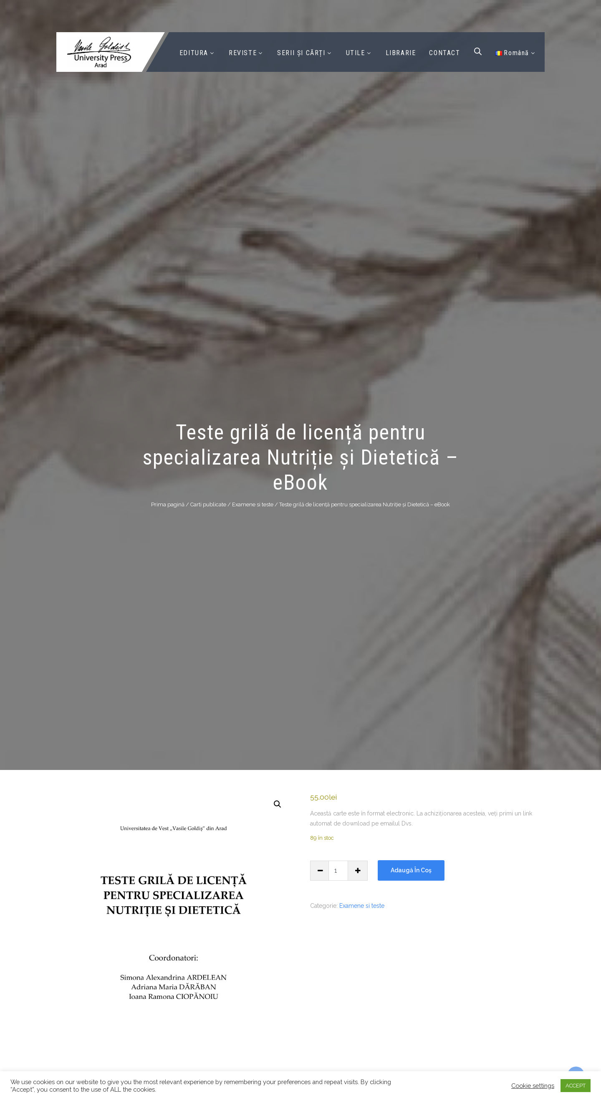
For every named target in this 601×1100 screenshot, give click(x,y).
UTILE (355, 53)
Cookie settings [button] (532, 1085)
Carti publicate (208, 504)
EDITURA (193, 53)
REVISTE (243, 53)
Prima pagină (167, 504)
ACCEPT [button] (576, 1085)
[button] (277, 804)
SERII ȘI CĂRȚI (301, 53)
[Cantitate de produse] (338, 871)
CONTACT (444, 53)
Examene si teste (252, 504)
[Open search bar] (478, 51)
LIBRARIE (401, 53)
